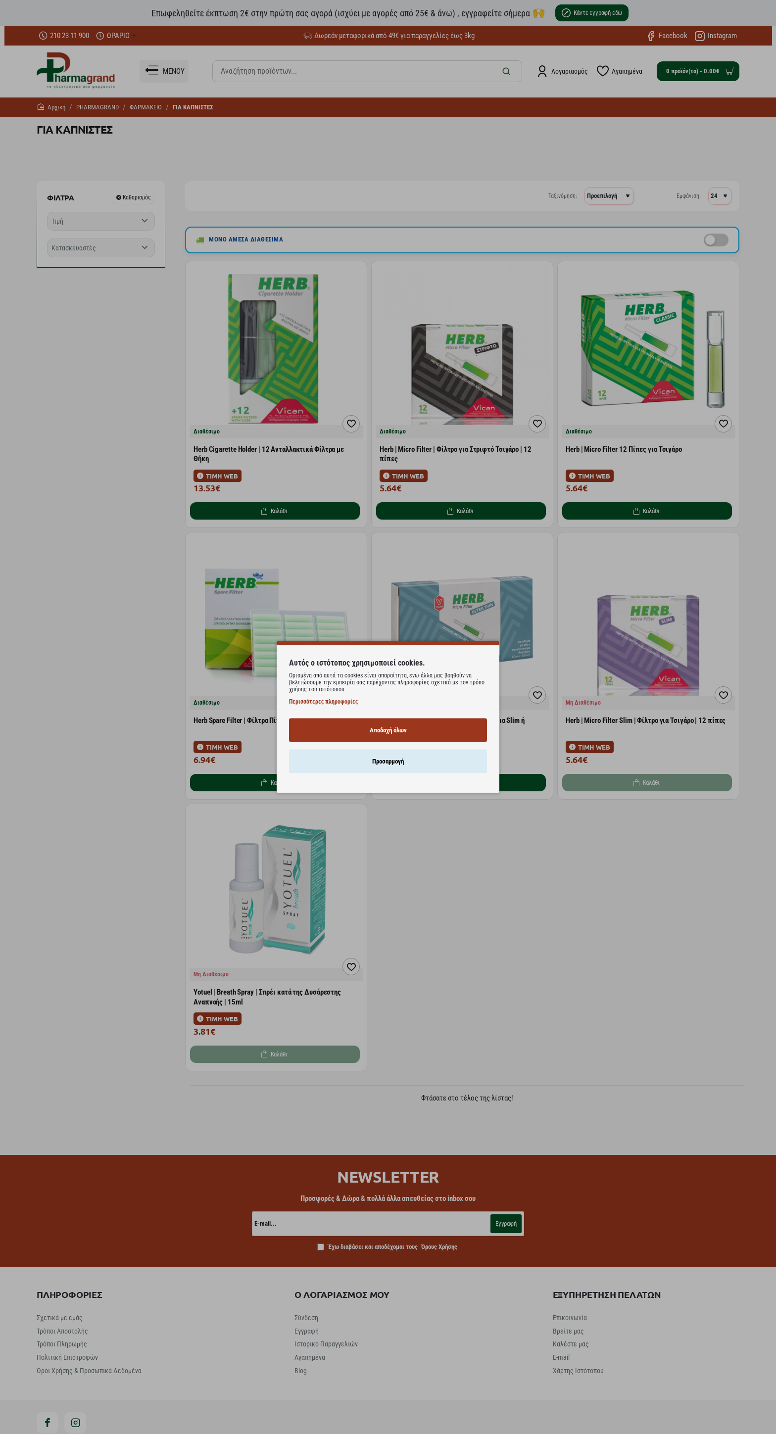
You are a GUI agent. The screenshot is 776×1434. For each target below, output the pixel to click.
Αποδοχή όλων (388, 729)
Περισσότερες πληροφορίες (323, 701)
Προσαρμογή (388, 761)
